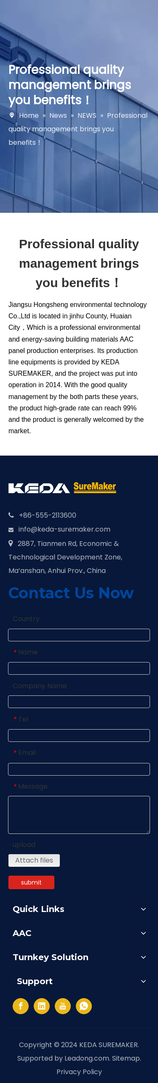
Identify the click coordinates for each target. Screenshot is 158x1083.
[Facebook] (21, 1006)
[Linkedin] (42, 1006)
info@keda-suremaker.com (64, 529)
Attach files (34, 860)
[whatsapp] (84, 1006)
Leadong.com (86, 1058)
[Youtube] (63, 1006)
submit (31, 882)
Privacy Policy (79, 1072)
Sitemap (126, 1058)
